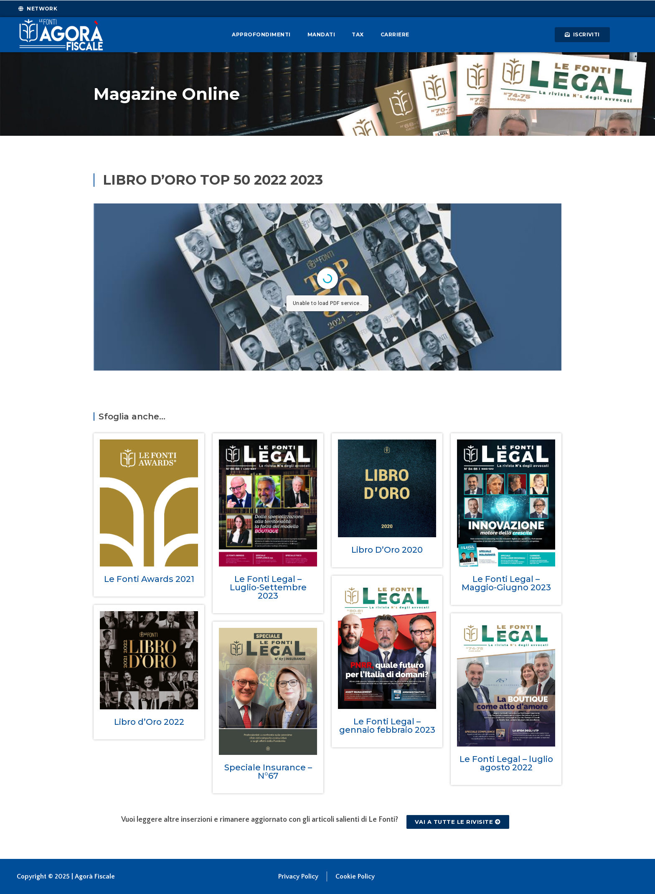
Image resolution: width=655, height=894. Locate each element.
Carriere (395, 34)
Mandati (321, 34)
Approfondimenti (261, 34)
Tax (358, 34)
